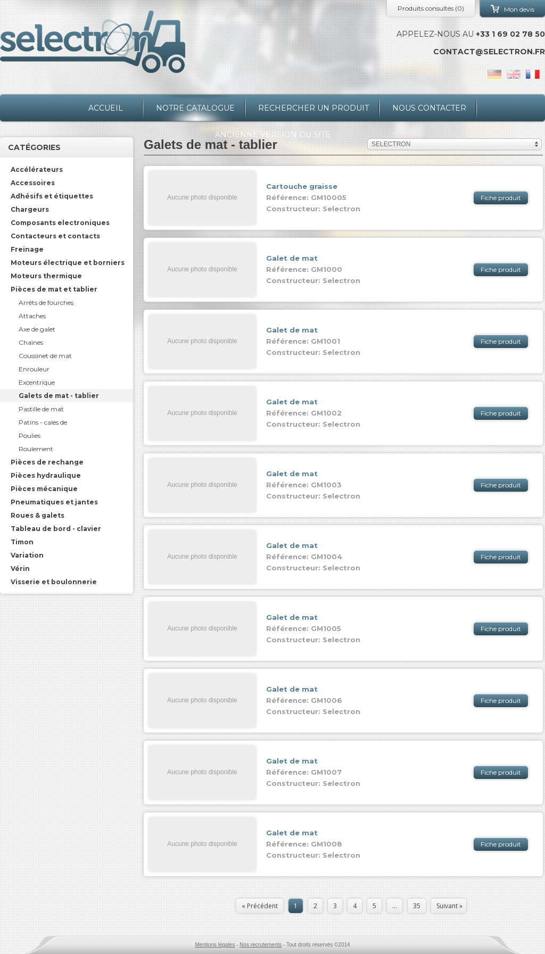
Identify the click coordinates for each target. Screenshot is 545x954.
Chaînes (31, 342)
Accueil (105, 108)
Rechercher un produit (313, 108)
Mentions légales (215, 945)
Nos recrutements (261, 945)
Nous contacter (429, 108)
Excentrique (37, 382)
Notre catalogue (195, 108)
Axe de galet (37, 329)
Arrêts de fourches (46, 302)
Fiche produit (501, 198)
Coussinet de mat (45, 356)
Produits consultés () (431, 8)
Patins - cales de (43, 422)
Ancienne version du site (273, 134)
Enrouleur (34, 369)
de (494, 74)
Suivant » (449, 905)
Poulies (29, 435)
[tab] (66, 169)
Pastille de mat (41, 409)
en (514, 74)
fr (533, 74)
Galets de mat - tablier (59, 396)
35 (416, 905)
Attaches (32, 316)
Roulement (36, 449)
